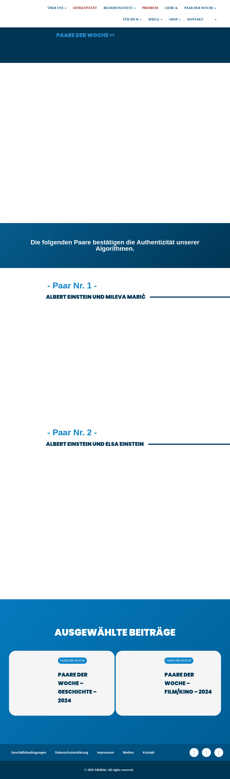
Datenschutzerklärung (71, 752)
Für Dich (132, 19)
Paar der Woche (200, 8)
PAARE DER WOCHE (72, 660)
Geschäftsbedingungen (28, 752)
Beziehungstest (120, 8)
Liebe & (171, 8)
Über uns (57, 8)
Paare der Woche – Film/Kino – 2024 (188, 683)
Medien (128, 752)
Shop (175, 19)
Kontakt (195, 19)
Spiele (155, 19)
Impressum (105, 752)
